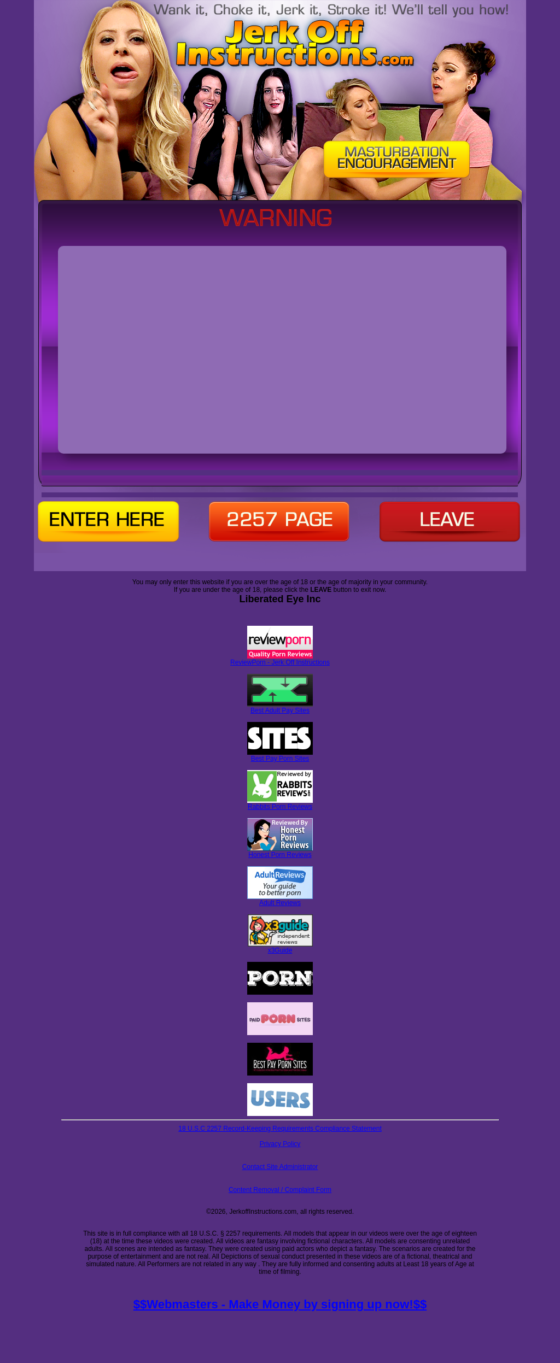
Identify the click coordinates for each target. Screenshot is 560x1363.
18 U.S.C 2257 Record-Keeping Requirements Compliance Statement (280, 1128)
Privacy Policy (280, 1144)
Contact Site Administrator (280, 1167)
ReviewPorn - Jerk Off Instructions (280, 659)
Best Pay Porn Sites (280, 755)
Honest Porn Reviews (280, 852)
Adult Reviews (280, 900)
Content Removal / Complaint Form (280, 1190)
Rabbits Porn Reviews (280, 803)
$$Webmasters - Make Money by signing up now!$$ (280, 1304)
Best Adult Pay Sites (280, 707)
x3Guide (280, 947)
